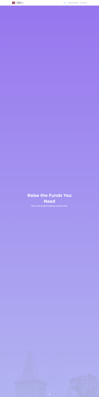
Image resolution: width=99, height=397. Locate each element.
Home (65, 2)
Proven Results (83, 2)
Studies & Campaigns (73, 2)
